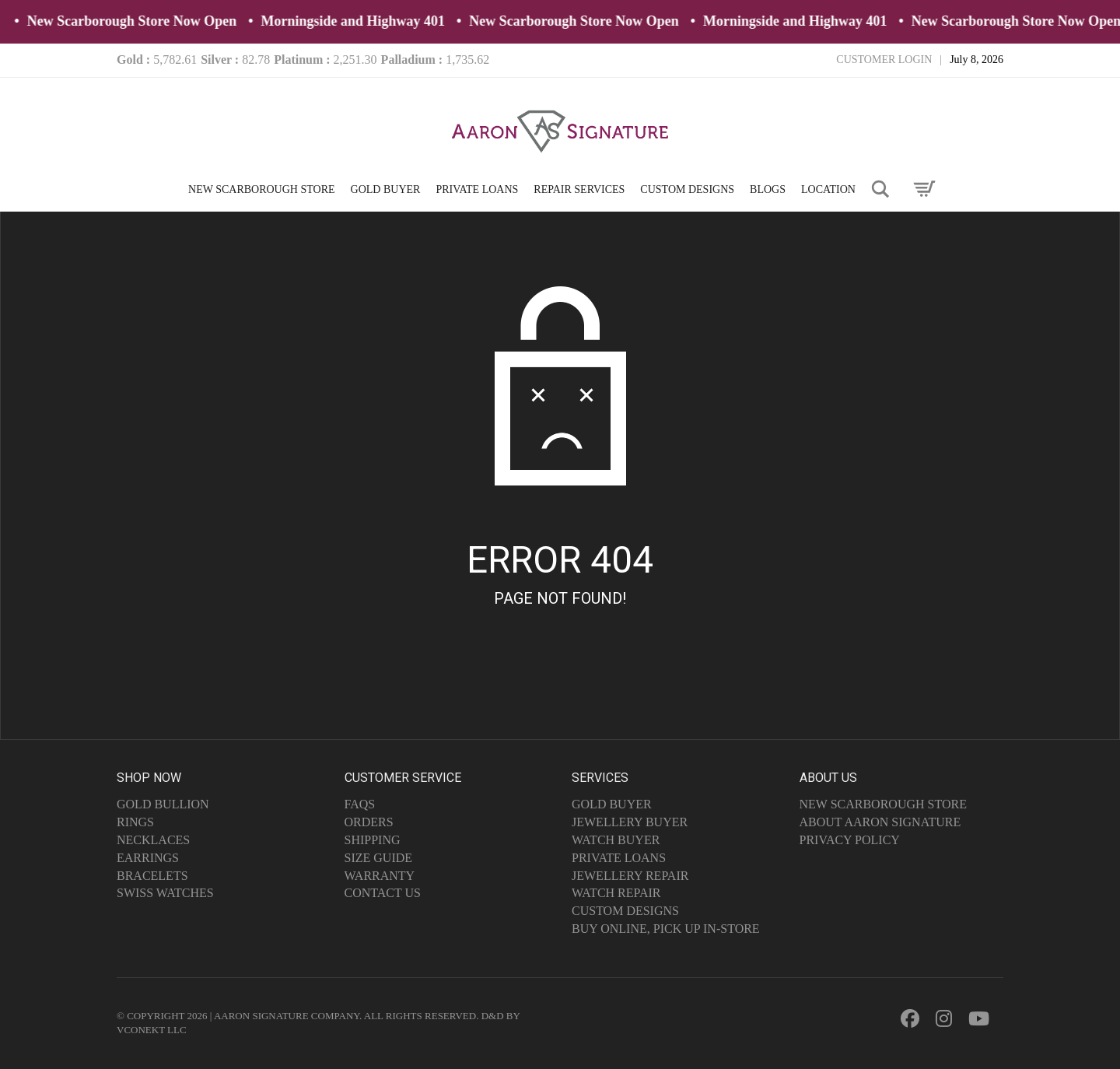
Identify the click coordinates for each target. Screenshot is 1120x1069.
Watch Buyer (616, 839)
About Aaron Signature (880, 822)
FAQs (360, 804)
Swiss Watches (165, 892)
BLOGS (768, 189)
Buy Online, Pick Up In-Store (666, 928)
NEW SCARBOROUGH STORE (261, 189)
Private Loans (619, 857)
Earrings (148, 857)
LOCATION (828, 189)
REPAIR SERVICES (579, 189)
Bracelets (152, 875)
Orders (369, 822)
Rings (135, 822)
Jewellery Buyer (630, 822)
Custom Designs (625, 910)
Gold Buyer (612, 804)
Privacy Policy (850, 839)
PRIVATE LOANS (477, 189)
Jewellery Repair (630, 875)
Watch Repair (616, 892)
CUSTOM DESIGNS (687, 189)
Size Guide (379, 857)
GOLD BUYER (386, 189)
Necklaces (153, 839)
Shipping (373, 839)
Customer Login (884, 59)
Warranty (380, 875)
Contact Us (383, 892)
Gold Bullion (163, 804)
